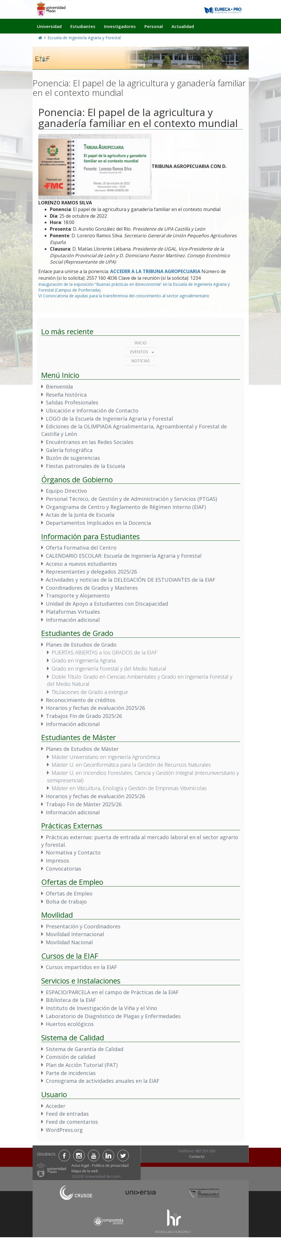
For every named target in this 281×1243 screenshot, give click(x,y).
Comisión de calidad (70, 1056)
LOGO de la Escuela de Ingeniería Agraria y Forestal (109, 418)
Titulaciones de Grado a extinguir (90, 691)
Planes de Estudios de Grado (81, 644)
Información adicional (73, 619)
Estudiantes (82, 26)
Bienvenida (59, 386)
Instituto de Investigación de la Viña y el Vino (101, 1008)
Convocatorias (63, 868)
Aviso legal (80, 1165)
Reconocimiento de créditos (80, 700)
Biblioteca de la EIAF (71, 999)
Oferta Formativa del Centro (81, 547)
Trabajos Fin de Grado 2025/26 (84, 715)
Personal (153, 26)
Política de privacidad (110, 1165)
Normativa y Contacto (73, 852)
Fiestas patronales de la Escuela (85, 465)
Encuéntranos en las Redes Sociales (89, 441)
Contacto (197, 1156)
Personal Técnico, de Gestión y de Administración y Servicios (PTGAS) (131, 498)
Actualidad (182, 26)
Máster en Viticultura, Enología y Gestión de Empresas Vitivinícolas (129, 788)
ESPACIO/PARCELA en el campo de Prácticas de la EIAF (112, 992)
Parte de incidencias (71, 1073)
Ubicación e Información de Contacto (92, 410)
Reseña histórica (66, 394)
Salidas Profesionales (72, 402)
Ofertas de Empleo (69, 893)
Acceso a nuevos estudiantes (81, 563)
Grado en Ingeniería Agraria (84, 660)
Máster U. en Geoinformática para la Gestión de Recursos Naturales (131, 764)
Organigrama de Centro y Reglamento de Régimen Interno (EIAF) (126, 506)
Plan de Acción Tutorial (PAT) (82, 1064)
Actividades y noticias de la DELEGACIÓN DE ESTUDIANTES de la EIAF (130, 579)
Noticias (140, 360)
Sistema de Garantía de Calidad (84, 1049)
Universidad (49, 26)
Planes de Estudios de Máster (82, 748)
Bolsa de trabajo (66, 901)
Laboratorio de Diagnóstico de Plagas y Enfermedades (113, 1016)
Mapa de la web (84, 1170)
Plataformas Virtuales (73, 611)
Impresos (57, 860)
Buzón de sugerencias (73, 457)
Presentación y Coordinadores (83, 926)
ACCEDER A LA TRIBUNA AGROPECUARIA (155, 271)
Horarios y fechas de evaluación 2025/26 (95, 707)
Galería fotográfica (69, 450)
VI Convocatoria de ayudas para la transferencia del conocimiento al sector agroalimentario (123, 295)
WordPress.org (64, 1129)
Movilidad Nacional (69, 942)
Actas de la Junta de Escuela (80, 514)
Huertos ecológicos (70, 1023)
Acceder (55, 1105)
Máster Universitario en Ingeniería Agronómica (106, 756)
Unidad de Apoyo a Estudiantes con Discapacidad (107, 603)
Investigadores (120, 26)
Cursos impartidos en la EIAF (81, 967)
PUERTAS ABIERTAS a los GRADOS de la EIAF (104, 652)
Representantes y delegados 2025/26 (91, 571)
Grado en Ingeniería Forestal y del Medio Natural (109, 668)
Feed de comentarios (72, 1121)
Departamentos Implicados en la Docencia (98, 522)
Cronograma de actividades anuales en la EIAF (102, 1080)
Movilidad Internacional (75, 934)
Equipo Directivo (66, 490)
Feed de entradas (67, 1113)
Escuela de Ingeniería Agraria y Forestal (84, 37)
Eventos (139, 351)
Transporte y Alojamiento (78, 595)
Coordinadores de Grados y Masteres (92, 587)
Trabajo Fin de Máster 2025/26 (84, 804)
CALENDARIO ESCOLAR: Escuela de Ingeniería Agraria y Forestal (123, 555)
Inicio (140, 343)
